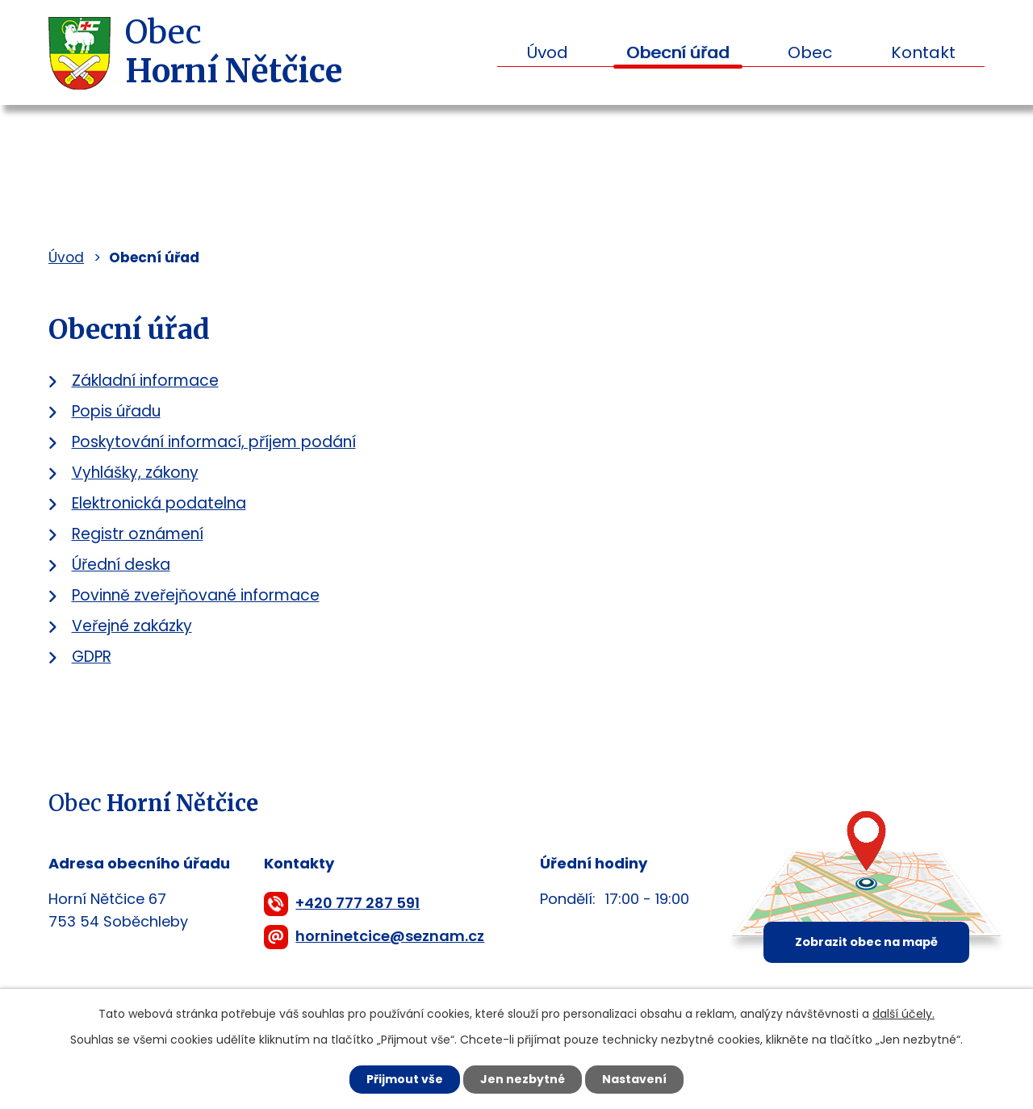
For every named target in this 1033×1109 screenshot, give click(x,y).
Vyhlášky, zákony (135, 472)
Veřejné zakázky (132, 626)
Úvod (547, 52)
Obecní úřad (678, 52)
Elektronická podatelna (159, 503)
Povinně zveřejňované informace (196, 595)
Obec (810, 52)
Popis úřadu (116, 411)
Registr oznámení (137, 534)
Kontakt (923, 52)
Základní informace (145, 380)
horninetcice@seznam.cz (389, 936)
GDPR (91, 656)
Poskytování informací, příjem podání (214, 442)
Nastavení (634, 1079)
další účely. (903, 1014)
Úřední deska (121, 564)
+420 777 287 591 (357, 903)
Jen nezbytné (522, 1079)
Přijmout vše (404, 1079)
